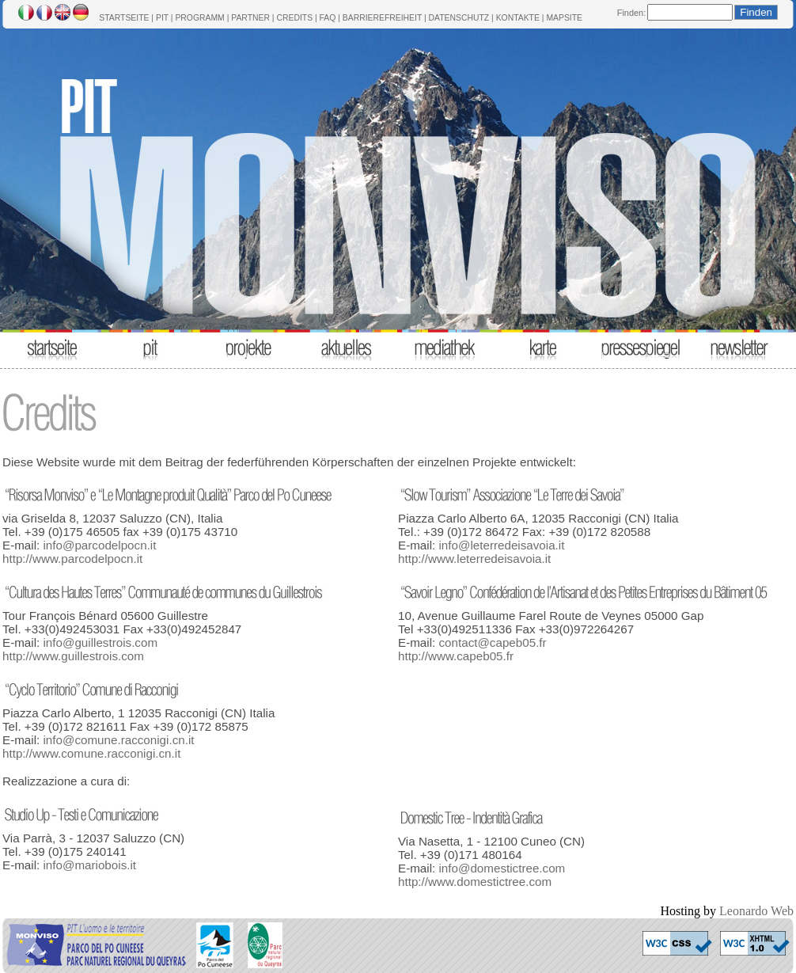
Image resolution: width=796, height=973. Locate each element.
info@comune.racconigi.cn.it (118, 740)
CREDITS (294, 17)
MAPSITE (564, 17)
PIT (162, 17)
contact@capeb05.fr (492, 642)
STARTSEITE (124, 17)
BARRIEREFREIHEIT (382, 17)
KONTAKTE (518, 17)
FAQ (328, 17)
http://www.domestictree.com (475, 881)
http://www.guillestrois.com (73, 656)
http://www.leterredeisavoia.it (474, 558)
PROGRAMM (199, 17)
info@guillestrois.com (100, 642)
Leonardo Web (756, 911)
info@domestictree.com (501, 868)
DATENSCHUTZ (459, 17)
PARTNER (250, 17)
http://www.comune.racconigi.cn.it (91, 753)
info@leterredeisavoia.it (501, 545)
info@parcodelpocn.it (99, 545)
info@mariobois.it (89, 865)
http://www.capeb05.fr (456, 656)
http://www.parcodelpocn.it (72, 558)
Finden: (631, 12)
